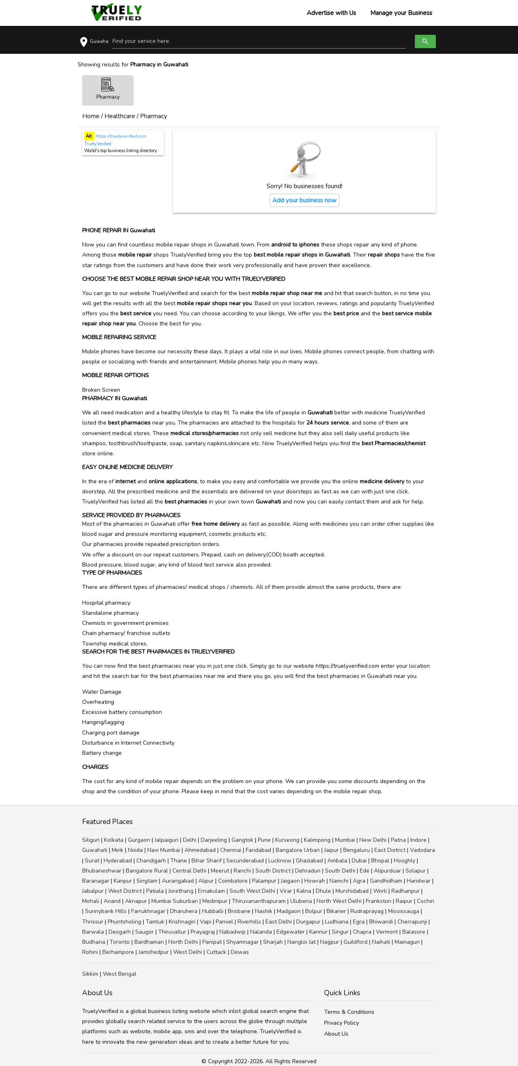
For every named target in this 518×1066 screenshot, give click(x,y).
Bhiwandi (381, 922)
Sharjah (273, 942)
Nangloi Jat (301, 942)
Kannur (318, 932)
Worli (380, 891)
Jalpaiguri (166, 840)
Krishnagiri (182, 922)
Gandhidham (386, 881)
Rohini (90, 952)
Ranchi (242, 871)
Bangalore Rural (147, 871)
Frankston (378, 901)
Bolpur (313, 911)
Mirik (117, 850)
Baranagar (95, 881)
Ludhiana (336, 922)
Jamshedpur (153, 952)
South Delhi (340, 871)
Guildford (355, 942)
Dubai (359, 860)
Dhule (323, 891)
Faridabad (258, 850)
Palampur (264, 881)
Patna (398, 840)
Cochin (425, 901)
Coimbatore (233, 881)
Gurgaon (139, 840)
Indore (418, 840)
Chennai (230, 850)
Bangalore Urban (298, 850)
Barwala (93, 932)
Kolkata (113, 840)
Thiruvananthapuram (259, 901)
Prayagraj (203, 932)
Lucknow (279, 860)
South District (273, 871)
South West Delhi (252, 891)
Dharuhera (183, 911)
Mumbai (345, 840)
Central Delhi (189, 871)
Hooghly (404, 860)
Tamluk (155, 922)
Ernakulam (211, 891)
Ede (364, 871)
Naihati (381, 942)
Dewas (240, 952)
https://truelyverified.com (120, 136)
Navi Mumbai (163, 850)
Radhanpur (405, 891)
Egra (359, 922)
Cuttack (216, 952)
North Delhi (183, 942)
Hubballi (212, 911)
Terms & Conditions (349, 1012)
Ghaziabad (309, 860)
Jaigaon (290, 881)
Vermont (387, 932)
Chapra (362, 932)
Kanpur (123, 881)
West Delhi (187, 952)
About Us (336, 1034)
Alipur (206, 881)
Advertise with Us (331, 13)
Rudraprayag (367, 911)
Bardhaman (149, 942)
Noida (135, 850)
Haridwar (419, 881)
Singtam (146, 881)
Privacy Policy (341, 1023)
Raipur (404, 901)
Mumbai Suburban (174, 901)
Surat (92, 860)
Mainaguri (407, 942)
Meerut (220, 871)
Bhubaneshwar (101, 871)
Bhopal (380, 860)
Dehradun (308, 871)
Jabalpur (93, 891)
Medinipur (214, 901)
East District (389, 850)
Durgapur (308, 922)
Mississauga (403, 911)
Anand (112, 901)
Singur (340, 932)
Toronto (120, 942)
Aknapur (136, 901)
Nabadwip (232, 932)
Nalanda (261, 932)
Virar (286, 891)
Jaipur (331, 850)
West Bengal (119, 974)
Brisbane (239, 911)
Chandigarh (151, 860)
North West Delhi (338, 901)
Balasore (413, 932)
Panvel (224, 922)
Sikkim (90, 974)
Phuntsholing (124, 922)
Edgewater (290, 932)
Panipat (212, 942)
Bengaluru (356, 850)
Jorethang (180, 891)
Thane (178, 860)
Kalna (304, 891)
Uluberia (301, 901)
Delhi (189, 840)
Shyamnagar (242, 942)
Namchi (338, 881)
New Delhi (372, 840)
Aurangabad (178, 881)
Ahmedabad (200, 850)
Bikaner (336, 911)
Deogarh (119, 932)
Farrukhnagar (148, 911)
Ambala (337, 860)
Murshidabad (352, 891)
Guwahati (94, 850)
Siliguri (91, 840)
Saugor (144, 932)
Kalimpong (317, 840)
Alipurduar (387, 871)
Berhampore (118, 952)
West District (125, 891)
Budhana (93, 942)
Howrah (314, 881)
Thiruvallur (172, 932)
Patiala (155, 891)
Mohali (90, 901)
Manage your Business (401, 13)
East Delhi (278, 922)
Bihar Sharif (206, 860)
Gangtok (242, 840)
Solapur (415, 871)
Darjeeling (214, 840)
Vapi (205, 922)
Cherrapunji (412, 922)
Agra (359, 881)
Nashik (263, 911)
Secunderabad (245, 860)
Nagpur (329, 942)
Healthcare (119, 116)
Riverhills (249, 922)
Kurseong (287, 840)
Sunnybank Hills (106, 911)
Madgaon (289, 911)
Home (91, 116)
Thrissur (92, 922)
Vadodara (422, 850)
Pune (264, 840)
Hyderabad (118, 860)
